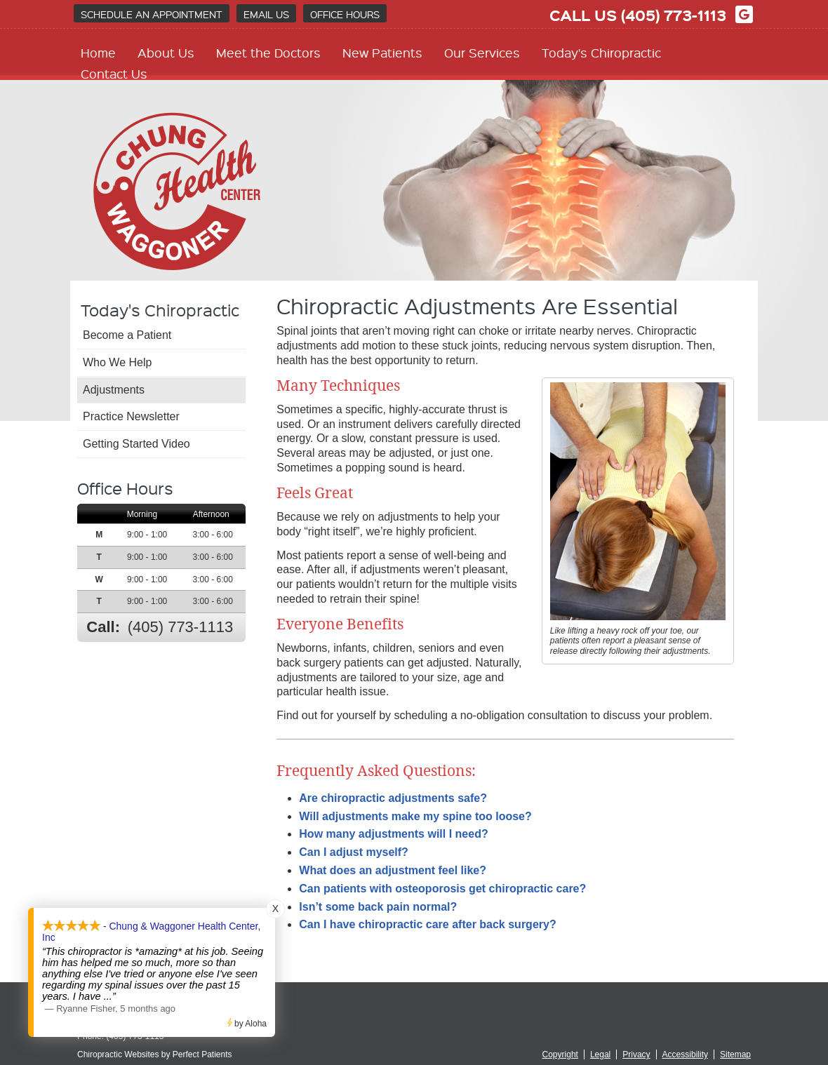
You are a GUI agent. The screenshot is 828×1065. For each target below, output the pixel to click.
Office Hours (345, 14)
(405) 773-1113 (673, 14)
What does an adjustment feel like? (392, 870)
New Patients (382, 52)
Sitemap (735, 1054)
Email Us (266, 14)
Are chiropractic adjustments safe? (393, 798)
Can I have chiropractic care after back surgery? (427, 924)
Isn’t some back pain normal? (378, 907)
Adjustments (114, 390)
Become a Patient (127, 335)
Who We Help (117, 362)
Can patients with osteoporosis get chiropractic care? (442, 889)
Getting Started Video (136, 444)
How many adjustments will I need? (393, 834)
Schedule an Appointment (151, 14)
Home (98, 52)
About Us (166, 52)
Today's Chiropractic (601, 52)
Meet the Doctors (268, 52)
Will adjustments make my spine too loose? (415, 816)
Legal (600, 1054)
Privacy (636, 1054)
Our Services (482, 52)
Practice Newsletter (131, 416)
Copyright (560, 1054)
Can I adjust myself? (353, 852)
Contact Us (114, 73)
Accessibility (685, 1054)
